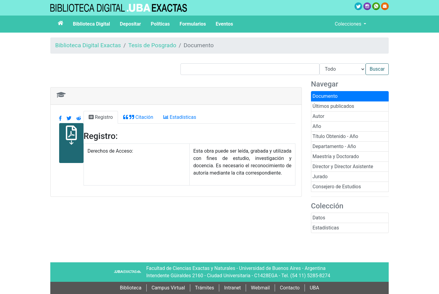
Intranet (232, 288)
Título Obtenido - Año (335, 136)
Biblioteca (130, 288)
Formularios (193, 24)
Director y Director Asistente (342, 166)
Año (316, 126)
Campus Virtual (168, 288)
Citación (138, 117)
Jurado (320, 176)
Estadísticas (325, 228)
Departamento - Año (334, 146)
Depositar (130, 24)
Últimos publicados (333, 106)
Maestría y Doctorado (335, 156)
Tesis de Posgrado (152, 45)
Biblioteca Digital (91, 24)
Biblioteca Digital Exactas (88, 45)
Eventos (224, 24)
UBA (314, 288)
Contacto (290, 288)
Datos (318, 218)
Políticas (160, 24)
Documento (324, 96)
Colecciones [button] (348, 24)
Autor (318, 116)
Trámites (204, 288)
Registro (101, 117)
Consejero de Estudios (336, 187)
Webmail (260, 288)
